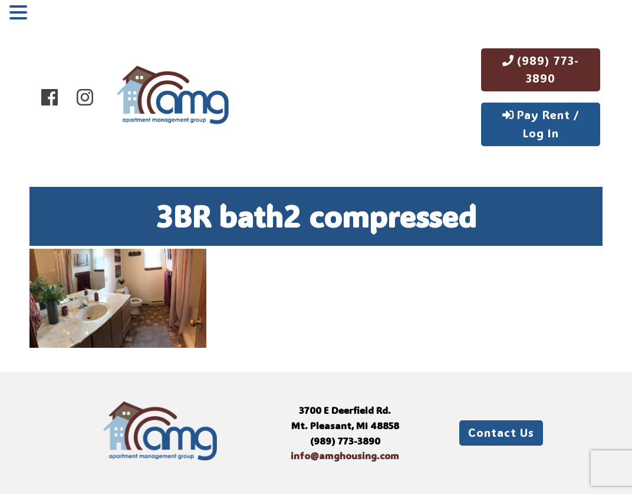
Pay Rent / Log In (541, 123)
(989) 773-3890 (540, 69)
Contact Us (501, 432)
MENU (49, 14)
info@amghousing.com (345, 455)
